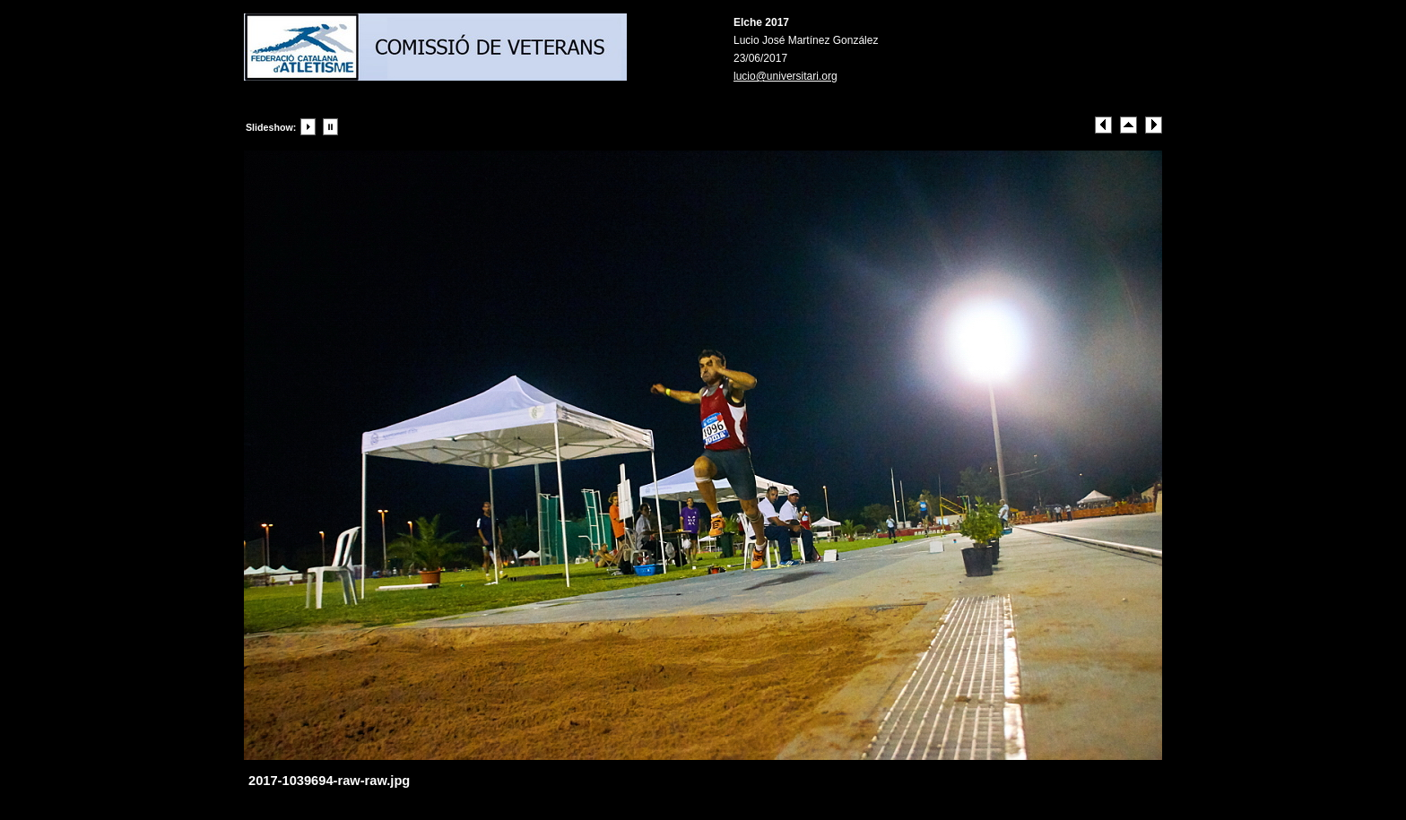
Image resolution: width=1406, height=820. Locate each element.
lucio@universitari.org (785, 76)
